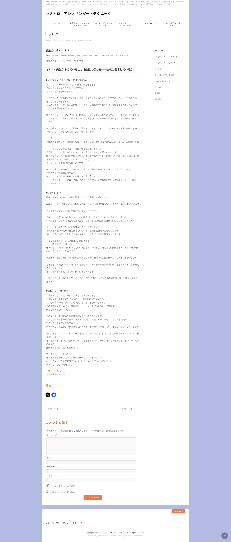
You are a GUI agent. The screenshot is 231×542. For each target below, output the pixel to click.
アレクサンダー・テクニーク (108, 55)
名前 (49, 461)
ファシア (158, 69)
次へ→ (60, 371)
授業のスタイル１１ (55, 409)
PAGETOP (178, 511)
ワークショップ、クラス (164, 75)
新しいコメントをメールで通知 (60, 490)
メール (50, 470)
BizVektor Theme (116, 536)
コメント (51, 435)
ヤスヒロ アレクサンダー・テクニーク (78, 14)
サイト (49, 479)
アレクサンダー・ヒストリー (166, 63)
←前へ (49, 371)
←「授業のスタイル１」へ (58, 374)
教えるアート (125, 55)
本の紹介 (158, 99)
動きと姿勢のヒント (162, 81)
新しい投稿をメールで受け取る (60, 496)
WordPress (102, 536)
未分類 (157, 93)
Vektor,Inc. (129, 536)
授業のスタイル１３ (131, 409)
